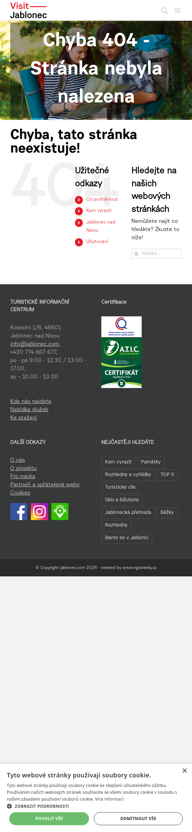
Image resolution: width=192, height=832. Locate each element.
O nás (17, 460)
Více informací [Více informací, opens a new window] (109, 799)
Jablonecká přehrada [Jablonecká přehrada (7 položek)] (128, 512)
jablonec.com (72, 568)
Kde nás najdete (30, 401)
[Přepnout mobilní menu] (178, 10)
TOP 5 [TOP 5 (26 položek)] (167, 474)
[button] (96, 806)
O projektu (23, 468)
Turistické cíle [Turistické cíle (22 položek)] (120, 487)
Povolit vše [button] (49, 818)
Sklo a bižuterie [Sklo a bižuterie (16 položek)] (122, 500)
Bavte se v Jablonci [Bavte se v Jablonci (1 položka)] (127, 538)
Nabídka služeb (29, 410)
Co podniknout (102, 199)
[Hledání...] (156, 254)
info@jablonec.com (34, 344)
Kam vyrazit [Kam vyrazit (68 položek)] (118, 462)
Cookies (20, 493)
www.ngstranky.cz (140, 568)
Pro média (22, 476)
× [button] (184, 771)
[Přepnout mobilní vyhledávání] (164, 10)
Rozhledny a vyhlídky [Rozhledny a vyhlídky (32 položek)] (128, 474)
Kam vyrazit (99, 211)
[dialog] (96, 798)
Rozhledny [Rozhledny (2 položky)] (116, 525)
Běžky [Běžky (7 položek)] (167, 512)
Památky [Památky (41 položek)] (151, 462)
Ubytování (97, 242)
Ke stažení (23, 418)
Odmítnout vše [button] (138, 818)
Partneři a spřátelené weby (45, 485)
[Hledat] (136, 254)
